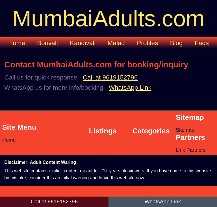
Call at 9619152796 (110, 77)
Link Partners (191, 150)
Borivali (47, 43)
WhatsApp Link (130, 87)
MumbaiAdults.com (108, 18)
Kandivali (83, 43)
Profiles (147, 43)
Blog (176, 43)
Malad (116, 43)
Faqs (202, 43)
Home (16, 43)
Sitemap (185, 130)
